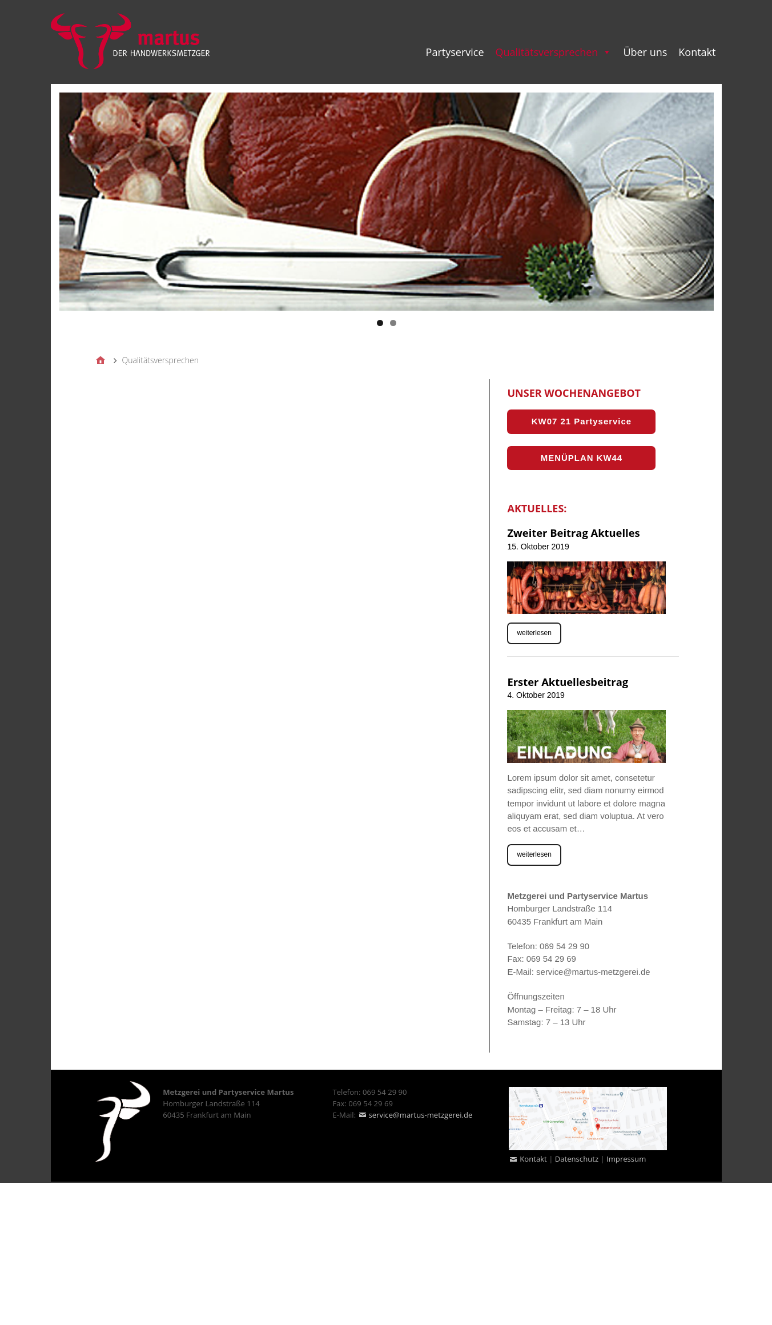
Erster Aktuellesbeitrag (567, 681)
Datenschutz (576, 1159)
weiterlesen (534, 633)
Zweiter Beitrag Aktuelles (573, 532)
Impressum (626, 1159)
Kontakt (533, 1159)
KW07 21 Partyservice (582, 421)
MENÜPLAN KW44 (581, 458)
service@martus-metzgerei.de (421, 1115)
